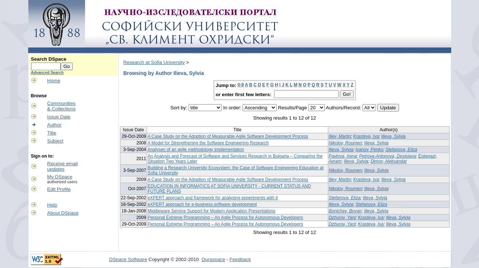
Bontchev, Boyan (345, 211)
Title (51, 133)
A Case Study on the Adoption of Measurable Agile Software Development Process (228, 136)
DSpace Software (128, 259)
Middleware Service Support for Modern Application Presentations (211, 211)
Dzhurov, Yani (342, 217)
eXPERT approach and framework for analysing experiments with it (213, 197)
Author (54, 125)
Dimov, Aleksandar (388, 161)
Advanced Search (47, 72)
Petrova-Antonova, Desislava (387, 156)
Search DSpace (48, 59)
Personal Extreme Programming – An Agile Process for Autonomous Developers (225, 217)
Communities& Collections (61, 106)
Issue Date (59, 117)
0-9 (240, 84)
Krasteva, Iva (366, 136)
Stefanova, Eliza (401, 149)
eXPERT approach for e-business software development (202, 204)
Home (53, 80)
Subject (55, 141)
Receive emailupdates (62, 166)
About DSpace (63, 213)
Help (52, 205)
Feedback (240, 259)
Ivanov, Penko (369, 149)
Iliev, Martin (340, 136)
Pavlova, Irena (343, 156)
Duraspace (213, 259)
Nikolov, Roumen (345, 143)
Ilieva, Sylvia (393, 136)
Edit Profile (59, 189)
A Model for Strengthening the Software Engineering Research (208, 143)
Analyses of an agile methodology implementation (196, 149)
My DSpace (59, 177)
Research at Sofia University (154, 62)
